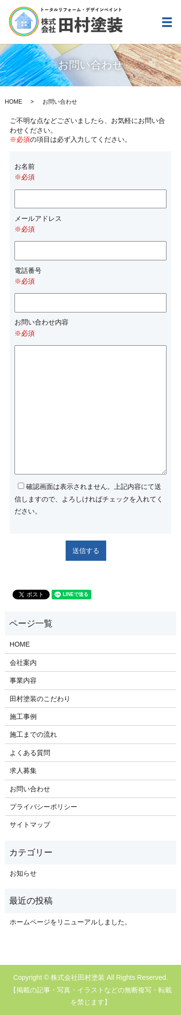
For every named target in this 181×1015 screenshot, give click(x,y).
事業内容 (23, 680)
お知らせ (23, 873)
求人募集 (23, 770)
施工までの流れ (33, 734)
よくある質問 (30, 753)
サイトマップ (30, 824)
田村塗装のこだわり (40, 699)
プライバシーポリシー (43, 807)
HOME (13, 101)
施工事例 (23, 716)
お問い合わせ (30, 789)
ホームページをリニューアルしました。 (70, 922)
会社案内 (23, 662)
